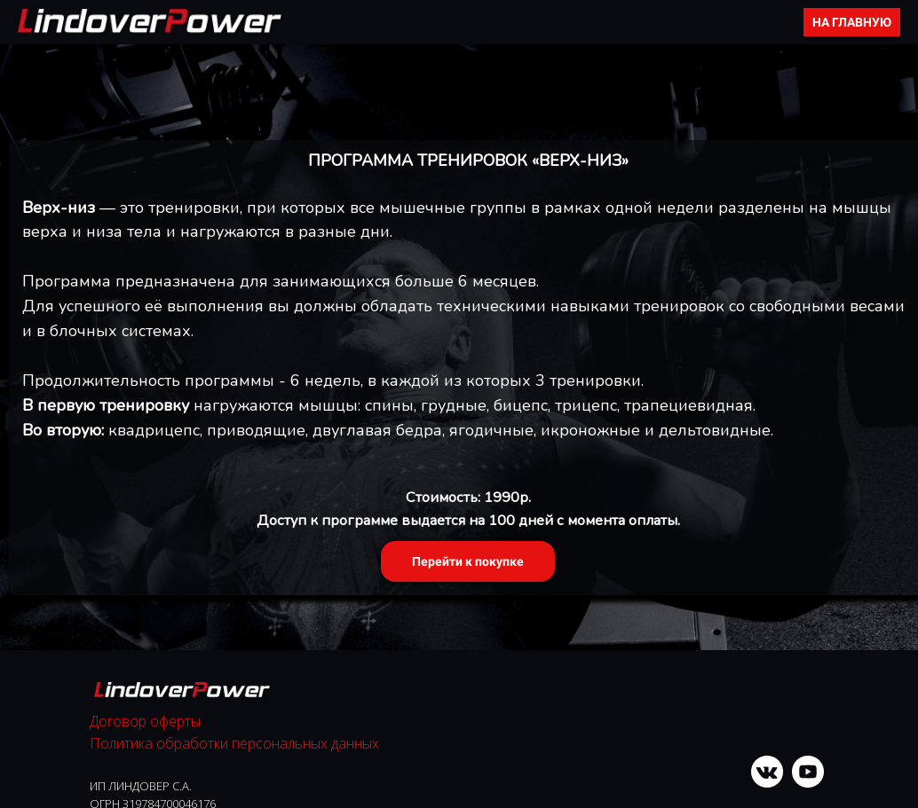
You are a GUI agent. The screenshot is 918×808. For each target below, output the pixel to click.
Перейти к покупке (468, 561)
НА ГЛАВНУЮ (851, 22)
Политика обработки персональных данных (234, 743)
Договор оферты (145, 721)
